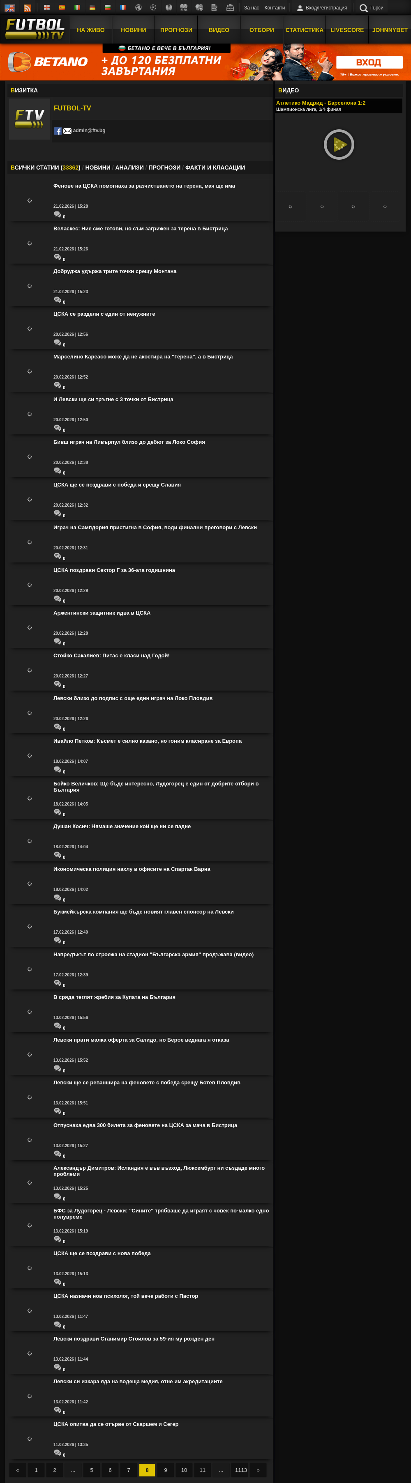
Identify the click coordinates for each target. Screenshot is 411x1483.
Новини (133, 30)
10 (184, 1470)
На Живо (90, 30)
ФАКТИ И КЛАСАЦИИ (215, 167)
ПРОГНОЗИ (164, 167)
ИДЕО (288, 90)
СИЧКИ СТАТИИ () (46, 167)
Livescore (347, 30)
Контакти (275, 8)
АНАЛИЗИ (129, 167)
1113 (241, 1470)
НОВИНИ (97, 167)
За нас (251, 8)
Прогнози (176, 30)
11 (203, 1470)
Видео (219, 30)
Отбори (261, 30)
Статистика (305, 30)
